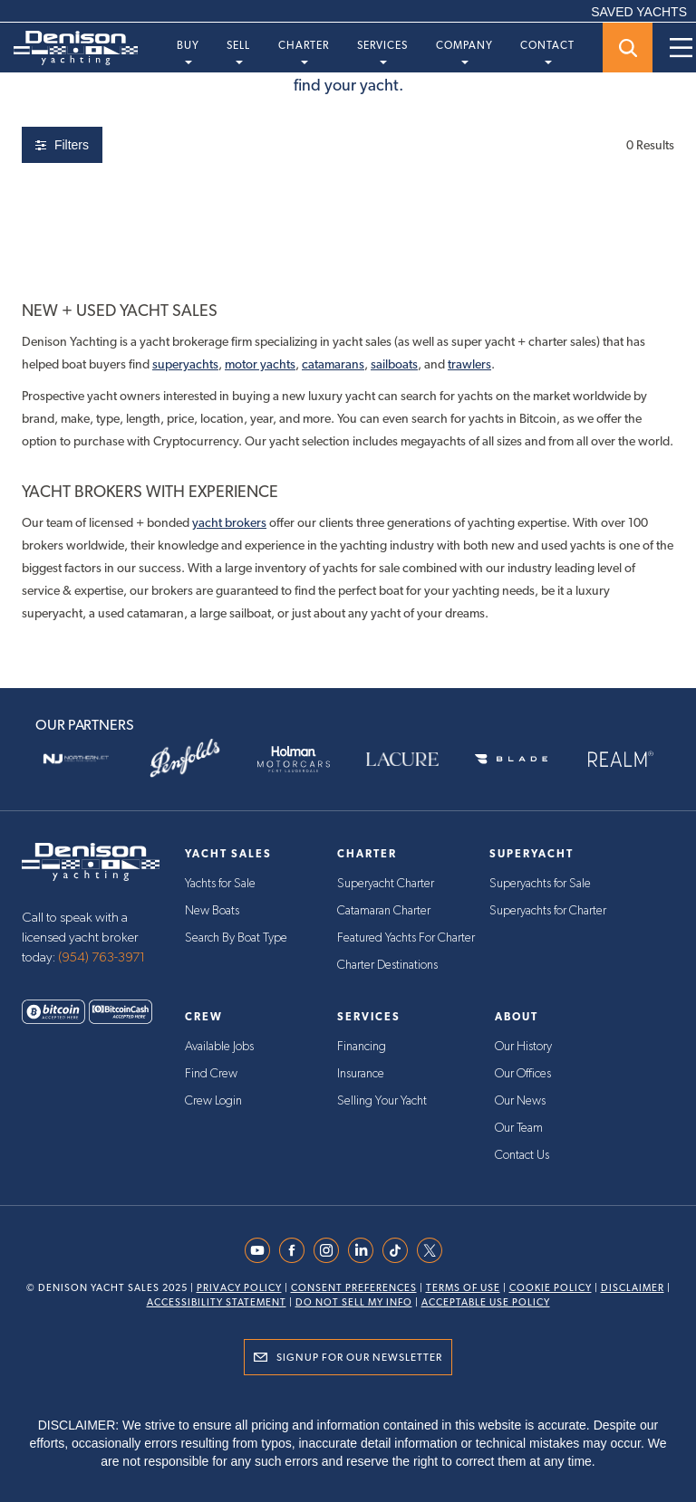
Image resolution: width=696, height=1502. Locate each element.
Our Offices (523, 1073)
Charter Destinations (387, 965)
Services (382, 51)
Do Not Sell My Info (353, 1302)
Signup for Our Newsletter (359, 1357)
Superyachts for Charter (547, 910)
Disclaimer (632, 1288)
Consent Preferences (354, 1288)
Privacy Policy (239, 1288)
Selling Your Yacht (382, 1101)
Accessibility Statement (216, 1302)
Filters (62, 145)
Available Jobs (219, 1046)
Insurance (360, 1073)
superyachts (185, 364)
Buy (188, 51)
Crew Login (213, 1101)
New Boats (212, 910)
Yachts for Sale (220, 883)
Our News (520, 1101)
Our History (523, 1046)
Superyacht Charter (385, 883)
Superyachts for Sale (540, 883)
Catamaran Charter (383, 910)
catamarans (333, 364)
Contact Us (522, 1155)
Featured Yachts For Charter (406, 938)
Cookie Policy (550, 1288)
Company (464, 51)
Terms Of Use (463, 1288)
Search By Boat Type (236, 938)
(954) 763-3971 (101, 957)
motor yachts (260, 364)
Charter (303, 51)
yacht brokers (229, 522)
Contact (547, 51)
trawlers (469, 364)
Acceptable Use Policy (485, 1302)
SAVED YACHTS (639, 12)
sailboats (394, 364)
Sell (238, 51)
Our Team (519, 1128)
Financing (361, 1046)
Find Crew (211, 1073)
